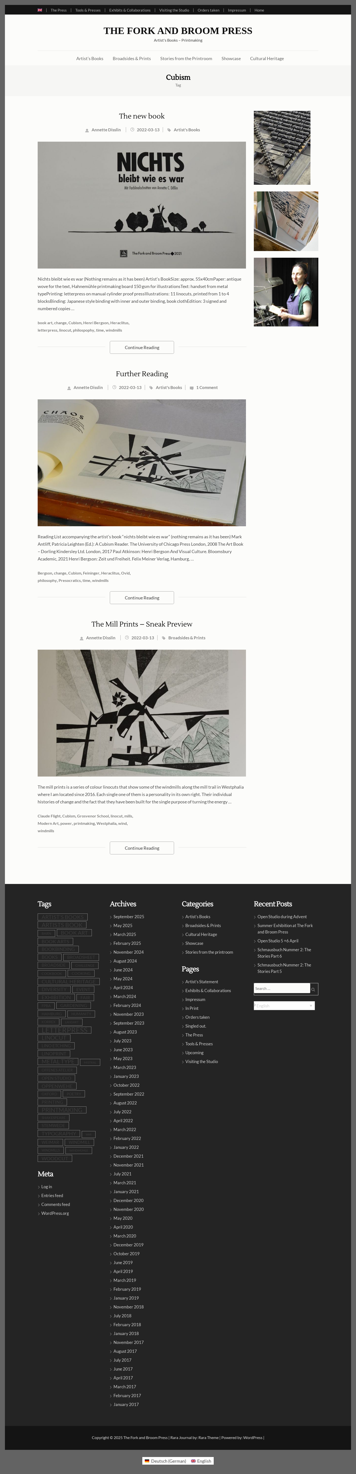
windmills (114, 330)
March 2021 (124, 1182)
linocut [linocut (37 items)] (54, 1037)
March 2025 (124, 934)
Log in (46, 1186)
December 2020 (128, 1200)
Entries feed (52, 1195)
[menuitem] (42, 10)
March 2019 (124, 1280)
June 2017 (123, 1369)
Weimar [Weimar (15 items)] (50, 1142)
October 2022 (126, 1085)
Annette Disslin (106, 129)
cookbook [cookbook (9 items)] (52, 973)
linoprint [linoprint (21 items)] (54, 1053)
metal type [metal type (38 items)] (58, 1061)
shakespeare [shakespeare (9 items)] (53, 1118)
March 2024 (124, 996)
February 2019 (127, 1289)
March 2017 (124, 1386)
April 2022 (123, 1120)
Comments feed (55, 1204)
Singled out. (195, 1026)
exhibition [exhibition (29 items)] (56, 997)
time (100, 330)
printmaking (84, 823)
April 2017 (123, 1377)
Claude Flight (49, 815)
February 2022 (127, 1138)
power (66, 823)
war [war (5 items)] (89, 1134)
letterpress (47, 330)
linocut (65, 330)
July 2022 (122, 1111)
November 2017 (128, 1342)
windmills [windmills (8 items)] (51, 1150)
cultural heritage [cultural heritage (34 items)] (69, 981)
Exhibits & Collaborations (130, 10)
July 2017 (122, 1360)
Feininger (91, 573)
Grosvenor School (93, 815)
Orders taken (208, 10)
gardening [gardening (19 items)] (73, 1005)
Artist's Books (187, 129)
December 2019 (128, 1244)
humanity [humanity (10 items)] (81, 1014)
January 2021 (126, 1191)
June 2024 (123, 969)
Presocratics (70, 580)
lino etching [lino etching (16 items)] (56, 1045)
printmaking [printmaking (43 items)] (62, 1109)
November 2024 (128, 952)
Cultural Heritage (267, 58)
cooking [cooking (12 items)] (81, 973)
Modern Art (48, 823)
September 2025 (128, 916)
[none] (284, 1005)
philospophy (83, 330)
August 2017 (125, 1351)
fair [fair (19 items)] (85, 997)
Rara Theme (208, 1437)
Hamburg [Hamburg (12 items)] (52, 1014)
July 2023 (122, 1040)
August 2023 (125, 1031)
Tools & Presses (88, 10)
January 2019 (126, 1298)
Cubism (74, 322)
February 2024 (127, 1005)
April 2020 (123, 1227)
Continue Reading (142, 347)
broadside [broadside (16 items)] (54, 965)
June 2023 (123, 1049)
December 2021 (128, 1156)
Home (259, 10)
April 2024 (123, 987)
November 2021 (128, 1165)
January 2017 (126, 1404)
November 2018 (128, 1306)
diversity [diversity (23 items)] (54, 989)
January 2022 (126, 1147)
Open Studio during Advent (282, 916)
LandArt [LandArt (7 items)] (72, 1022)
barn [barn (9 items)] (46, 933)
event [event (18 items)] (83, 989)
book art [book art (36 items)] (74, 932)
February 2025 (127, 943)
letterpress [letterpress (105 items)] (64, 1030)
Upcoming (194, 1052)
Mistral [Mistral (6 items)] (90, 1062)
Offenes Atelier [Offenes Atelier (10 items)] (57, 1070)
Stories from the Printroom (186, 58)
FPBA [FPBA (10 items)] (46, 1006)
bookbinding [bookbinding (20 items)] (58, 949)
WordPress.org (55, 1213)
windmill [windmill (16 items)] (79, 1142)
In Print (191, 1008)
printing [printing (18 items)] (52, 1102)
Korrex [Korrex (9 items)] (48, 1022)
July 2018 (122, 1315)
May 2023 (122, 1058)
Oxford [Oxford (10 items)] (49, 1094)
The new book (142, 116)
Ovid (125, 573)
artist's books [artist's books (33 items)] (63, 917)
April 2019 (123, 1271)
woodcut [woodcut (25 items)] (55, 1158)
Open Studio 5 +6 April (278, 940)
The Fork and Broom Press (178, 30)
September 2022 (128, 1094)
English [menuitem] (263, 1005)
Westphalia (106, 823)
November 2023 (128, 1014)
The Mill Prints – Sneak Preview (142, 624)
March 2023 (124, 1067)
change (60, 322)
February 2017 (127, 1395)
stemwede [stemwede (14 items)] (53, 1125)
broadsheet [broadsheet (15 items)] (81, 957)
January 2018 (126, 1333)
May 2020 (122, 1218)
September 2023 (128, 1023)
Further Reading (142, 374)
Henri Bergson (96, 322)
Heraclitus (119, 322)
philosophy (47, 580)
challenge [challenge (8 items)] (85, 965)
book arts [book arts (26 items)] (55, 941)
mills (128, 815)
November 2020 (128, 1209)
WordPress (252, 1437)
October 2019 (126, 1253)
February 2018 (127, 1324)
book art (45, 322)
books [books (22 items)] (50, 957)
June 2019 (123, 1262)
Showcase (231, 58)
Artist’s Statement (201, 981)
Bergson (45, 573)
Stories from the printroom (209, 952)
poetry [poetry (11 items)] (74, 1094)
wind (122, 823)
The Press (59, 10)
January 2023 (126, 1076)
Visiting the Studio (174, 10)
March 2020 (124, 1235)
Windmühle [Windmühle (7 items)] (78, 1150)
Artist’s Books (89, 58)
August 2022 (125, 1102)
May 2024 (122, 978)
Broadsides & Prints (132, 58)
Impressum (237, 10)
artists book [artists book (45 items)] (62, 924)
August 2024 (125, 961)
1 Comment (207, 387)
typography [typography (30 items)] (59, 1133)
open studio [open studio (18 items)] (56, 1078)
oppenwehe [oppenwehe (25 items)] (57, 1086)
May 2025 (122, 925)
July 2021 (122, 1173)
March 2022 (124, 1129)
